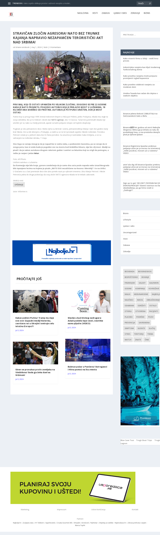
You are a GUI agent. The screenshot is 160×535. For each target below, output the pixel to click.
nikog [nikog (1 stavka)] (140, 301)
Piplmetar (94, 525)
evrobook (26, 49)
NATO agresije (57, 121)
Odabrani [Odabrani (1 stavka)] (129, 307)
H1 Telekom (39, 525)
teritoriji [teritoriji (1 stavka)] (139, 336)
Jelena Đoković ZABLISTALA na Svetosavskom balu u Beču (140, 116)
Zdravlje (135, 15)
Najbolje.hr (17, 525)
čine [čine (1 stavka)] (147, 341)
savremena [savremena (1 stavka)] (144, 324)
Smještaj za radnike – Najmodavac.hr (112, 525)
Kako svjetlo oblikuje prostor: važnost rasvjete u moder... (47, 3)
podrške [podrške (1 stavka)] (140, 318)
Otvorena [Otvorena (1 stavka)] (140, 313)
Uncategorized (129, 234)
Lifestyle (127, 221)
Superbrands (50, 525)
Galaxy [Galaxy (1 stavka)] (142, 284)
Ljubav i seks (120, 15)
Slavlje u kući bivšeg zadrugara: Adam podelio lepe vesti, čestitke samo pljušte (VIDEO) (85, 323)
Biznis (147, 15)
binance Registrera (131, 148)
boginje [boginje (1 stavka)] (145, 279)
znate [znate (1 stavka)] (138, 341)
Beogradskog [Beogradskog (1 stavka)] (144, 273)
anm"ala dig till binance (134, 166)
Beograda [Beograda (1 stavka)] (129, 273)
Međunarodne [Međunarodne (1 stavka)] (141, 296)
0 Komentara (55, 49)
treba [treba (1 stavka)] (150, 336)
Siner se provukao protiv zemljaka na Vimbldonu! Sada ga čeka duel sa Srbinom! (35, 374)
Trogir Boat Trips (144, 442)
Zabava (106, 15)
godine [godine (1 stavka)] (128, 290)
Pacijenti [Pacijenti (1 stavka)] (153, 313)
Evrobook (85, 525)
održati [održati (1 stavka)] (142, 307)
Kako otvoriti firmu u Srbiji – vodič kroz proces (140, 61)
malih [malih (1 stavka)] (127, 296)
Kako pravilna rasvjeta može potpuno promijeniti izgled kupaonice (140, 78)
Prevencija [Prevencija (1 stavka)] (130, 324)
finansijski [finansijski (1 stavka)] (130, 284)
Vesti (95, 15)
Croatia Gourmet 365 (64, 525)
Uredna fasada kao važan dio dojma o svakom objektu (140, 96)
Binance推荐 (128, 129)
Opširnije (19, 186)
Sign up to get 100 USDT (134, 185)
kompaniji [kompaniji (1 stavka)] (140, 290)
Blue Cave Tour (127, 442)
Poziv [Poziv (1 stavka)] (150, 318)
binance (126, 115)
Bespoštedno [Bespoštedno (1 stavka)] (131, 279)
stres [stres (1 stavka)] (127, 336)
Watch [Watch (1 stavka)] (128, 341)
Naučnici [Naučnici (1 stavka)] (129, 301)
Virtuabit (77, 525)
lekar (36, 155)
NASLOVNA (83, 15)
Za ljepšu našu (28, 525)
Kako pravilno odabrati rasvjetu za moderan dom (139, 87)
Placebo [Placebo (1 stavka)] (129, 318)
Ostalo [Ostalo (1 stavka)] (153, 307)
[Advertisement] (61, 218)
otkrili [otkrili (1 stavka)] (128, 313)
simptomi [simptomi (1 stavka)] (129, 330)
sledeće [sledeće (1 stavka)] (141, 330)
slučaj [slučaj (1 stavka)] (152, 330)
